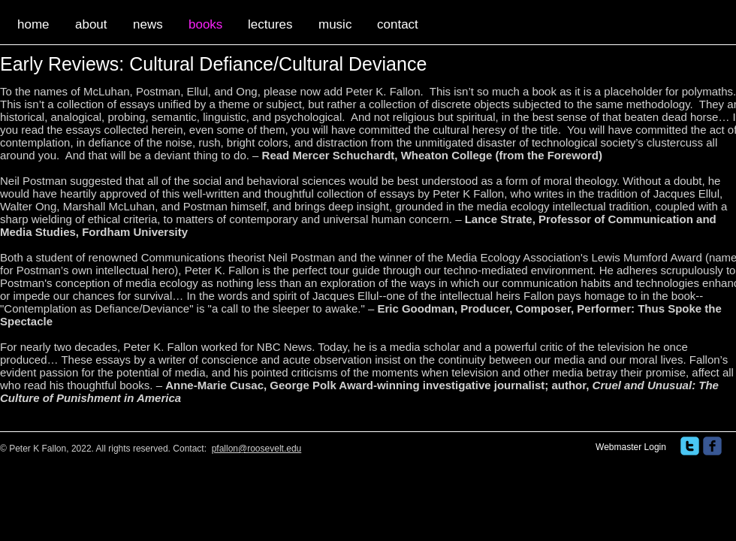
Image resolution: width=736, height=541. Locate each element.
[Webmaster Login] (631, 447)
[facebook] (712, 446)
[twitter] (689, 446)
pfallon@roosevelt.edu (257, 448)
